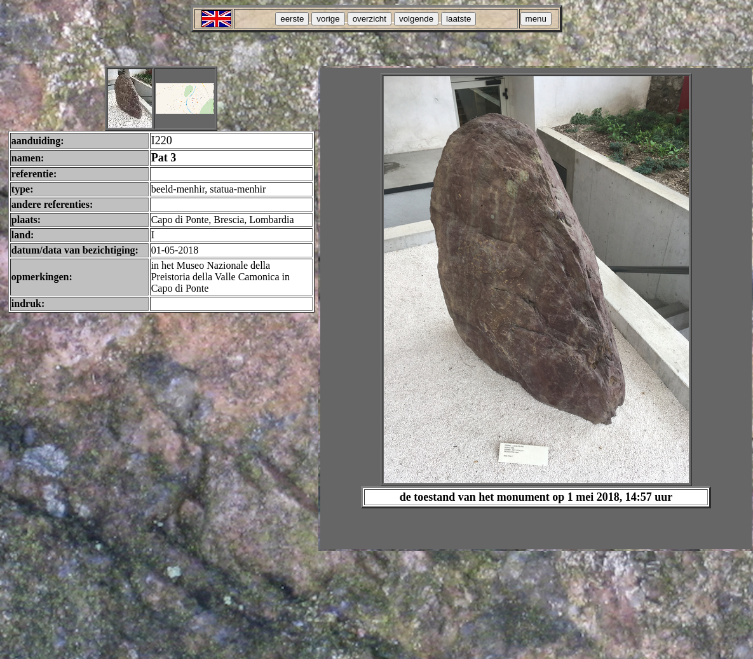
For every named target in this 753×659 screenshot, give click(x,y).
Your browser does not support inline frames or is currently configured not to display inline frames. (536, 308)
